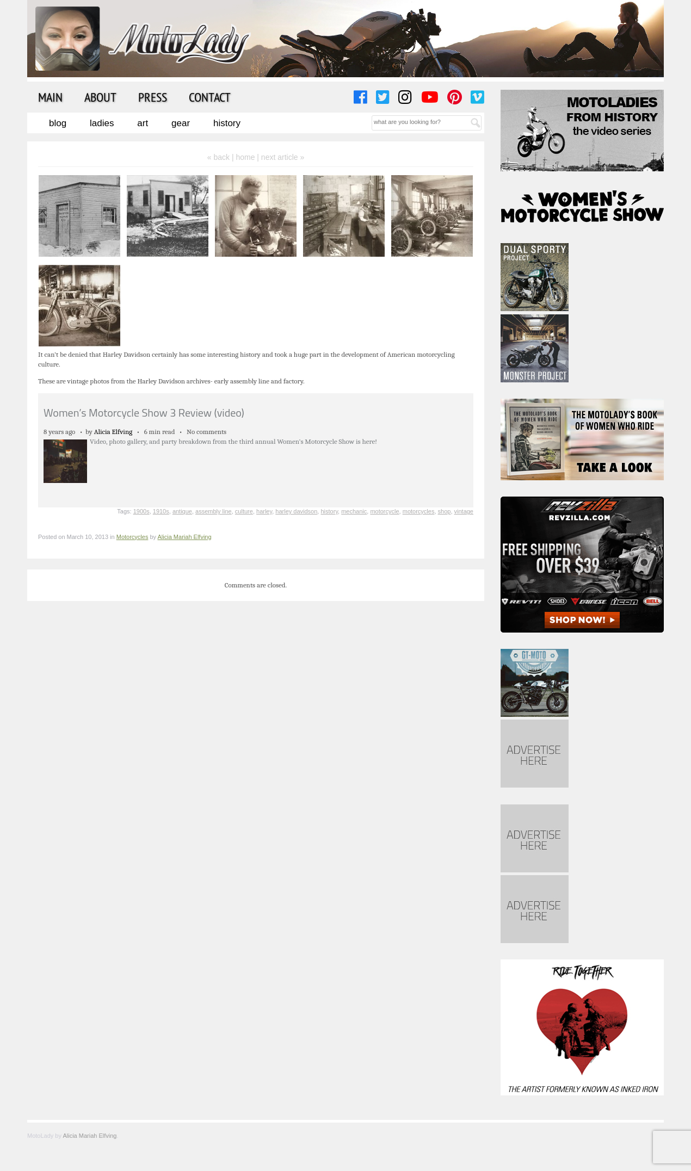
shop (444, 511)
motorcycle (384, 511)
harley (264, 511)
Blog (57, 123)
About (100, 97)
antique (182, 511)
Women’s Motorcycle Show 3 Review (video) (144, 412)
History (226, 123)
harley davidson (296, 511)
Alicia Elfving (113, 431)
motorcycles (419, 511)
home (245, 157)
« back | (221, 157)
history (329, 511)
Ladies (102, 123)
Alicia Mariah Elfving (185, 537)
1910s (161, 511)
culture (244, 511)
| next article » (280, 157)
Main (50, 97)
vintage (463, 511)
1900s (141, 511)
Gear (180, 123)
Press (152, 97)
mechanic (354, 511)
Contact (210, 97)
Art (142, 123)
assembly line (213, 511)
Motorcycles (132, 537)
